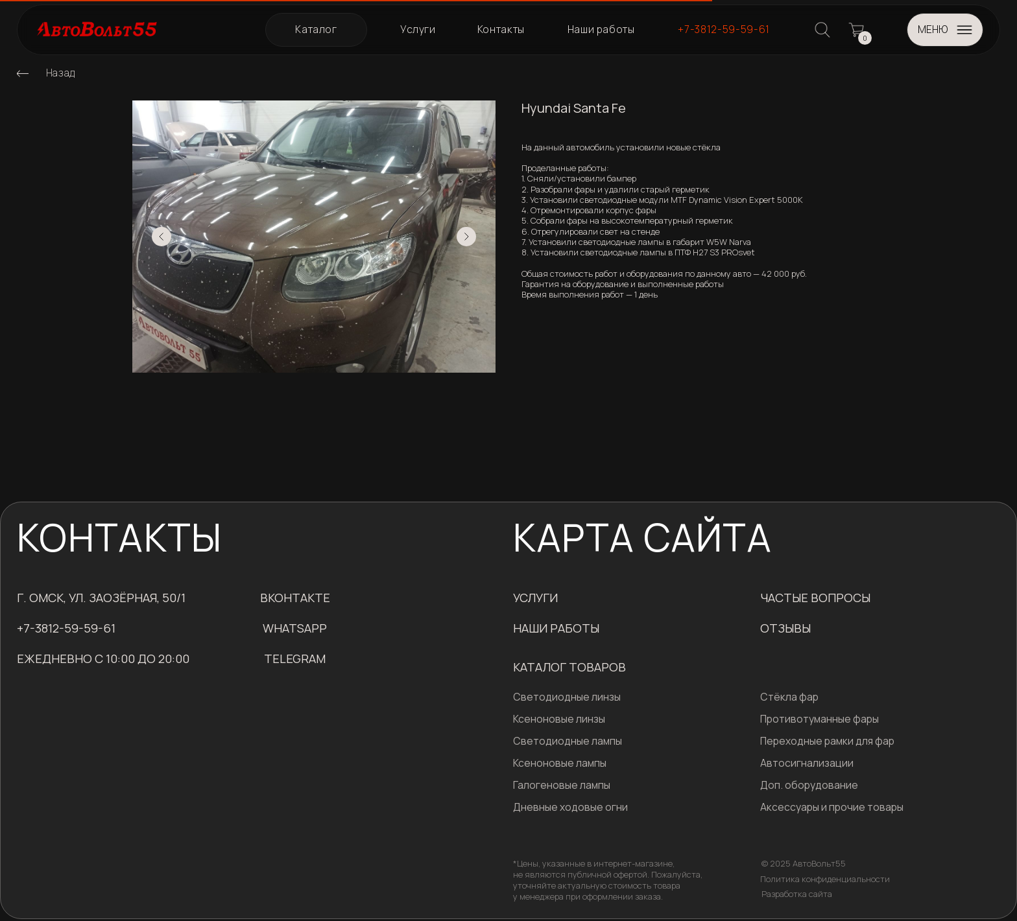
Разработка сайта (796, 894)
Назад (60, 72)
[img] (23, 73)
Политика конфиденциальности (825, 879)
